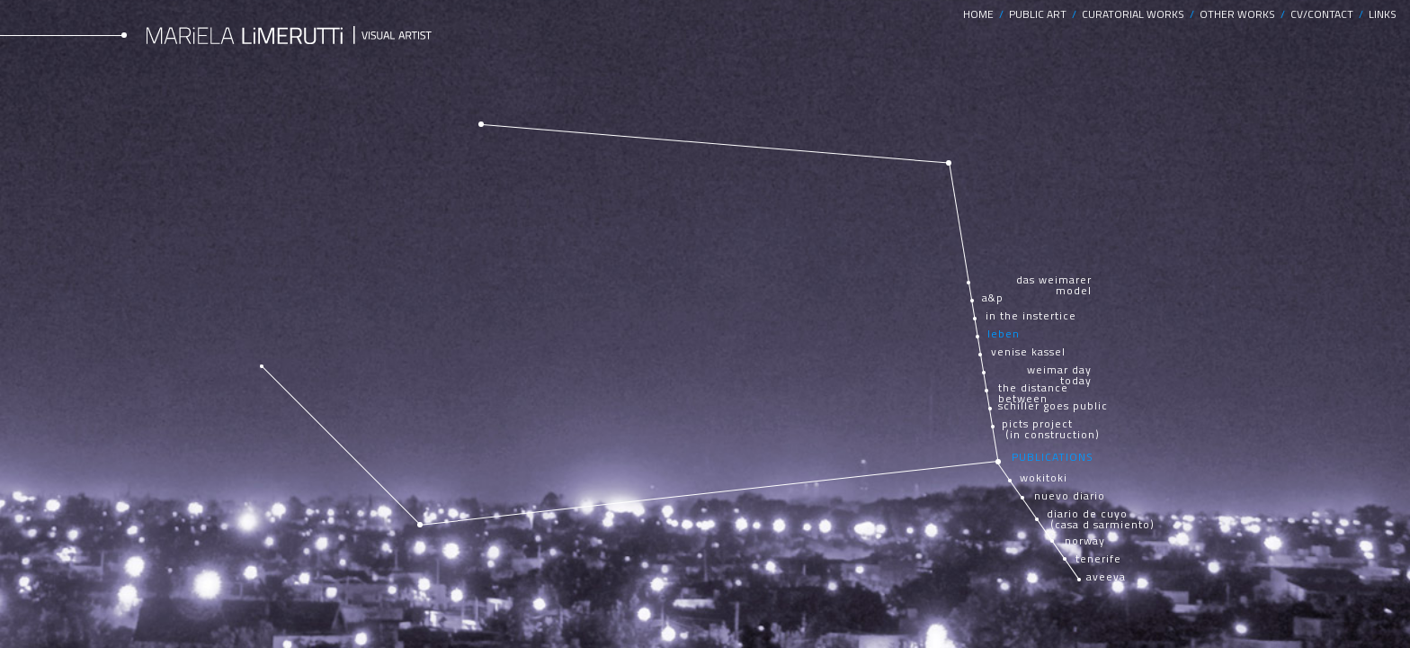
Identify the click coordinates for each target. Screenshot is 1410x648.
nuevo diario (1069, 495)
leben (1003, 333)
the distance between (1033, 393)
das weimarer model (1054, 285)
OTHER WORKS (1240, 13)
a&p (993, 297)
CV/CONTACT (1324, 13)
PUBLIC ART (1040, 13)
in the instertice (1031, 315)
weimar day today (1059, 375)
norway (1085, 541)
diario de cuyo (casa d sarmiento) (1101, 519)
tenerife (1098, 559)
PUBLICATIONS (1052, 457)
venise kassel (1028, 351)
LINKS (1383, 13)
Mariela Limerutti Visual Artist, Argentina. (291, 34)
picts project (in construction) (1051, 429)
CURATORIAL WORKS (1136, 13)
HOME (981, 13)
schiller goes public (1053, 405)
